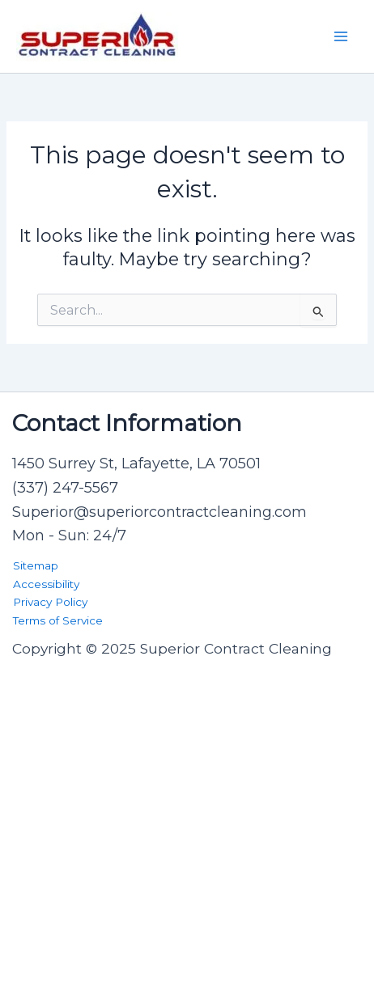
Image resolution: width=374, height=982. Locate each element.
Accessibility (46, 584)
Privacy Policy (50, 601)
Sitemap (35, 565)
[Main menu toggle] (341, 36)
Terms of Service (58, 620)
